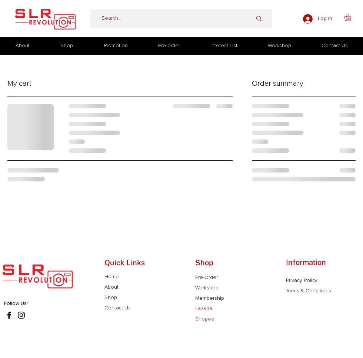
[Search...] (165, 18)
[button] (352, 17)
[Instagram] (21, 315)
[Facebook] (9, 315)
